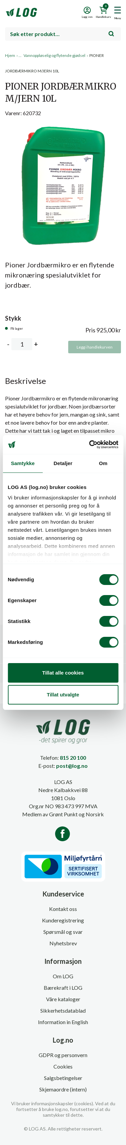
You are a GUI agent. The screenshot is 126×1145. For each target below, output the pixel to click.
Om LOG (63, 976)
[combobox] (63, 34)
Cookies (63, 1066)
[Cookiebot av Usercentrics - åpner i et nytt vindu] (89, 444)
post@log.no (72, 765)
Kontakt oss (63, 909)
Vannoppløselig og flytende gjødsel (54, 55)
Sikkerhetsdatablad (63, 1010)
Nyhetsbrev (63, 943)
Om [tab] (103, 463)
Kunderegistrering (63, 920)
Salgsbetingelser (63, 1078)
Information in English (63, 1022)
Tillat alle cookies (63, 673)
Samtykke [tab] (23, 463)
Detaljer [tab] (63, 463)
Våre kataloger (63, 999)
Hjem (10, 55)
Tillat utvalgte (63, 694)
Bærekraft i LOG (63, 987)
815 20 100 (73, 757)
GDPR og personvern (63, 1055)
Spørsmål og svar (63, 931)
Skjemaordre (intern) (63, 1089)
